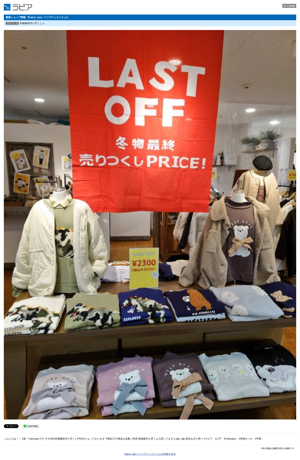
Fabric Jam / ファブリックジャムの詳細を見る (150, 454)
